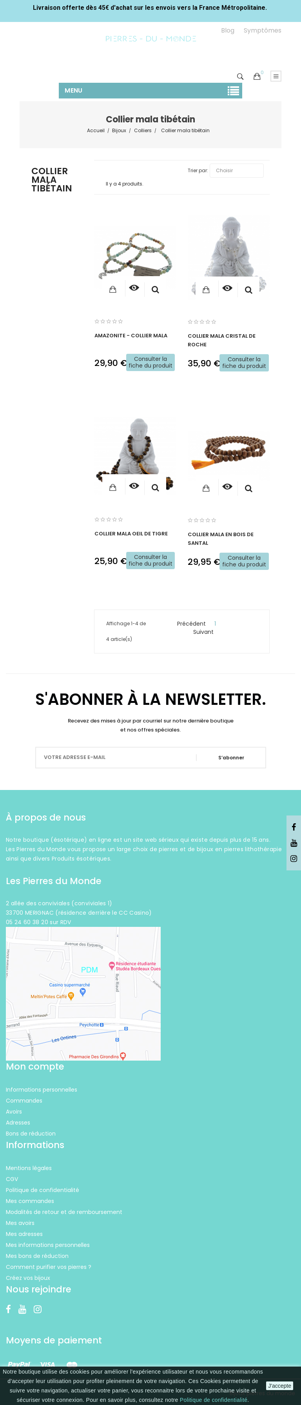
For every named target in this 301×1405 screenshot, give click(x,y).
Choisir (236, 170)
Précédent (188, 624)
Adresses (18, 1123)
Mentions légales (29, 1168)
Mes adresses (24, 1234)
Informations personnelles (41, 1090)
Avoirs (14, 1112)
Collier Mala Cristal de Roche (222, 340)
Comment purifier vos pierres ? (48, 1267)
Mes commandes (30, 1201)
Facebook (294, 827)
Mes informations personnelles (48, 1245)
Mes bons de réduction (37, 1256)
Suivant (207, 632)
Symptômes (262, 30)
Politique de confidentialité (213, 1400)
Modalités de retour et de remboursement (64, 1212)
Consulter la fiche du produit (150, 362)
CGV (12, 1179)
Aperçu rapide (155, 289)
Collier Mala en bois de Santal (221, 539)
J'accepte (279, 1386)
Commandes (24, 1101)
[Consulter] (134, 288)
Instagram (293, 859)
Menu (74, 90)
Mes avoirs (20, 1223)
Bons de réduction (31, 1133)
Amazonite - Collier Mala (130, 335)
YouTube (293, 843)
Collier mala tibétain (51, 181)
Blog (227, 30)
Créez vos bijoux (28, 1278)
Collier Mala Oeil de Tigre (131, 533)
